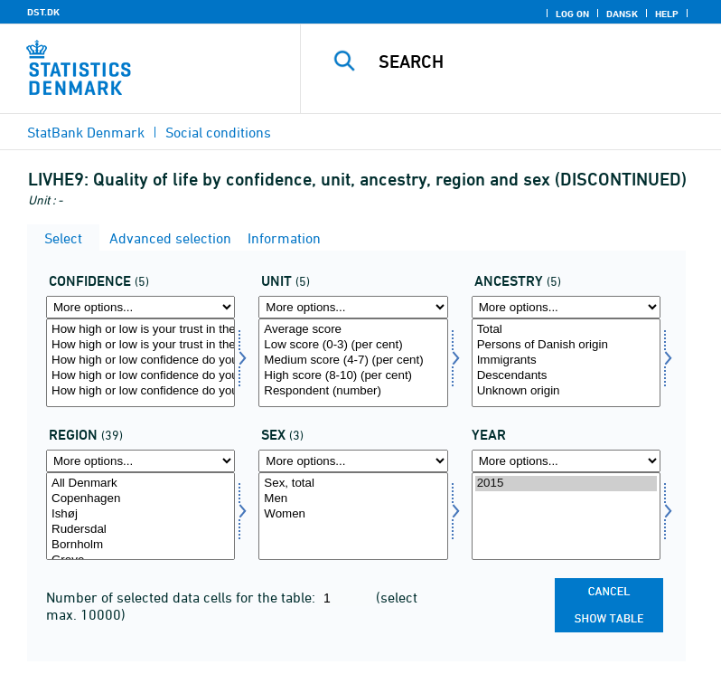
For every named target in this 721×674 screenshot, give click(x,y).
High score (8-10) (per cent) (353, 376)
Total (566, 329)
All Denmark (140, 483)
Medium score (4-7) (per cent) (353, 360)
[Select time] (566, 516)
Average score (353, 329)
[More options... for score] (352, 307)
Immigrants (566, 360)
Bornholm (140, 545)
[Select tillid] (140, 362)
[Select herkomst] (566, 362)
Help (667, 13)
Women (353, 514)
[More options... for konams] (352, 461)
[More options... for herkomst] (566, 307)
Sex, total (353, 483)
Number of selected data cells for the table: (182, 597)
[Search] (537, 61)
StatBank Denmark (86, 132)
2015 (566, 483)
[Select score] (352, 362)
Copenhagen (140, 499)
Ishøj (140, 514)
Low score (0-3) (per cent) (353, 345)
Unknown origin (566, 391)
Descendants (566, 376)
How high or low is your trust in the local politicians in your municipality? (140, 345)
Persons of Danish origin (566, 345)
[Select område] (140, 516)
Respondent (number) (353, 391)
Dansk (622, 13)
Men (353, 499)
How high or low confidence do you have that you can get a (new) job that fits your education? (140, 391)
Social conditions (218, 132)
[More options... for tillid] (140, 307)
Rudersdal (140, 529)
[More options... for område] (140, 461)
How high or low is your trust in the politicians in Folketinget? (140, 329)
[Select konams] (352, 516)
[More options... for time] (566, 461)
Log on (572, 13)
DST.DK (43, 11)
